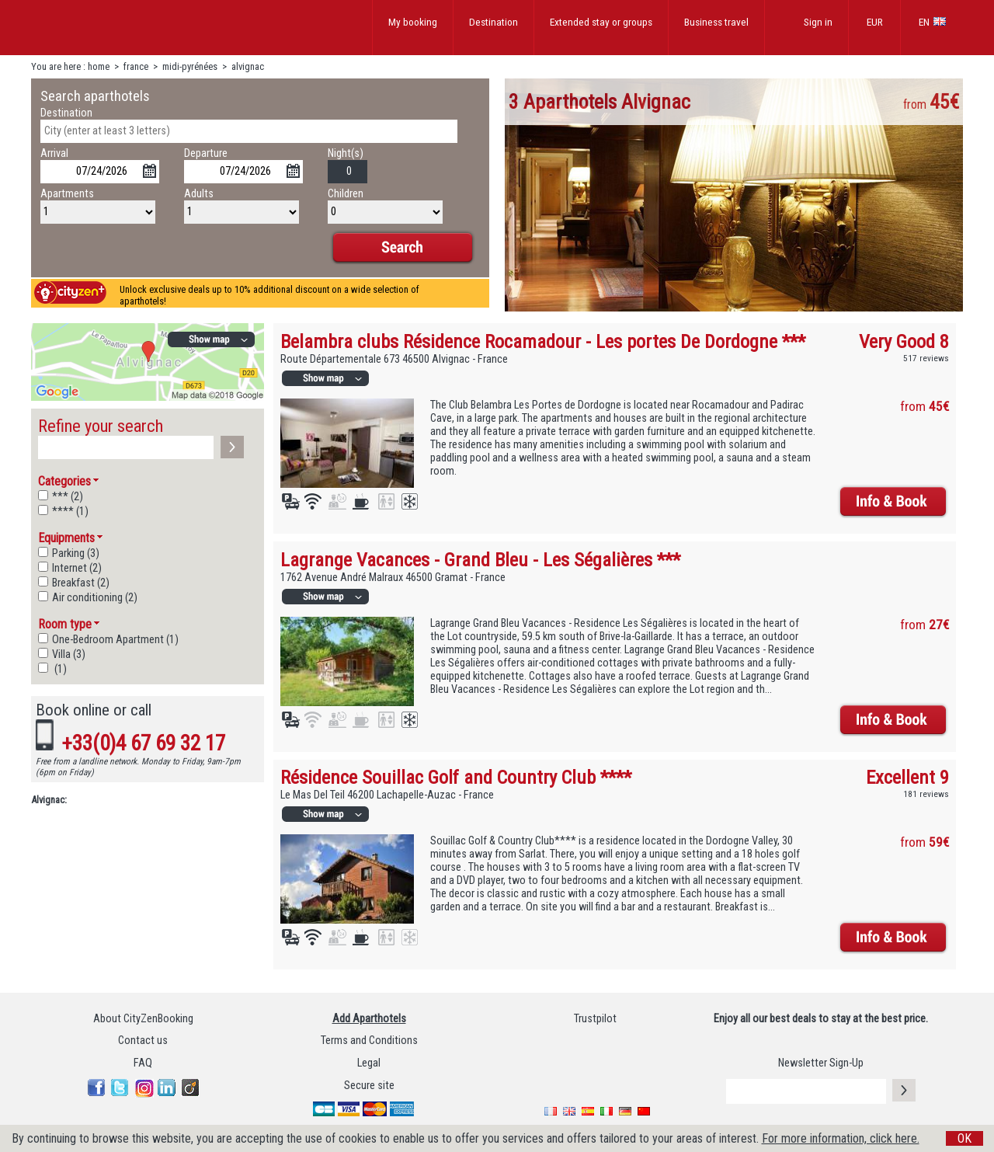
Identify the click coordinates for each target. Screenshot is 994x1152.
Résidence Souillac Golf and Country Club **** (455, 777)
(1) (59, 669)
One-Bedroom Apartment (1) (115, 639)
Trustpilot (595, 1018)
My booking (412, 22)
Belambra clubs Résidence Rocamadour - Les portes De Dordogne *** (542, 341)
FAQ (143, 1063)
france (135, 66)
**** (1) (70, 511)
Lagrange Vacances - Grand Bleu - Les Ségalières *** (480, 559)
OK (964, 1138)
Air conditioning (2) (94, 597)
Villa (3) (68, 654)
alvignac (247, 66)
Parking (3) (75, 553)
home (98, 66)
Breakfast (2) (80, 583)
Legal (369, 1063)
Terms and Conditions (369, 1040)
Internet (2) (77, 568)
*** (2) (67, 496)
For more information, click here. (840, 1138)
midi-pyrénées (189, 66)
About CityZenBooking (143, 1018)
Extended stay (601, 22)
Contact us (143, 1040)
